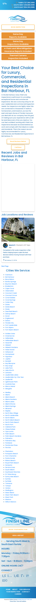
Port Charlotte (10, 456)
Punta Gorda (10, 458)
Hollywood (9, 352)
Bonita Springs (10, 282)
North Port (9, 424)
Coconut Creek (11, 293)
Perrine (8, 447)
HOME (8, 589)
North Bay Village (11, 413)
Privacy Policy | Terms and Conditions (18, 601)
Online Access (13, 599)
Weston (8, 499)
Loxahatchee (10, 384)
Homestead (9, 354)
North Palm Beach (12, 422)
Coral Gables (10, 298)
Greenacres (9, 336)
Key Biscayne (10, 363)
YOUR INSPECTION (13, 592)
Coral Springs (10, 300)
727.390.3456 (29, 3)
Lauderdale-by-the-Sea (14, 377)
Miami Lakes (9, 402)
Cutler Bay (9, 302)
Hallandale (9, 338)
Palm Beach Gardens (13, 436)
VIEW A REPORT (18, 535)
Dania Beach (10, 307)
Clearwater (9, 291)
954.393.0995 (29, 7)
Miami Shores (10, 404)
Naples (7, 411)
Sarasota (8, 465)
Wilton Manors (10, 502)
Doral (7, 316)
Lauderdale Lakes (11, 375)
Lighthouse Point (11, 382)
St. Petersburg (10, 474)
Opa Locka (9, 431)
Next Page (4, 266)
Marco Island (10, 386)
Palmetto (8, 438)
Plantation (9, 451)
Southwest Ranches (12, 472)
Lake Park (9, 368)
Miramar (8, 408)
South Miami (9, 470)
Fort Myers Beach (12, 330)
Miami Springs (10, 406)
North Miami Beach (12, 420)
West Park (9, 497)
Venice (7, 488)
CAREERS (18, 594)
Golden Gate (10, 333)
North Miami (9, 418)
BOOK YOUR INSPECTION (18, 529)
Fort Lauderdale (11, 325)
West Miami (9, 493)
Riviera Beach (10, 460)
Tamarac (8, 483)
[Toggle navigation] (4, 3)
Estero (7, 320)
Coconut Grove (11, 295)
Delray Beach (10, 314)
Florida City (9, 323)
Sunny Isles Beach (12, 476)
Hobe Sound (9, 350)
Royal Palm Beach (12, 463)
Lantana (8, 372)
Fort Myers (9, 327)
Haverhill (8, 343)
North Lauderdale (11, 415)
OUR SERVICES (24, 589)
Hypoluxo (8, 356)
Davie (7, 309)
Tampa (8, 486)
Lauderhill (8, 379)
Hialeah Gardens (11, 347)
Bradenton (9, 286)
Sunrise (8, 479)
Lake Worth (9, 370)
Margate (8, 389)
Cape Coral (9, 288)
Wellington (9, 490)
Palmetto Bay (10, 441)
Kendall (8, 361)
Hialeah (8, 345)
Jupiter (8, 359)
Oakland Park (10, 427)
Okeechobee (10, 429)
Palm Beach (9, 434)
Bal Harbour (9, 277)
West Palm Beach (12, 495)
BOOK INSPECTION (18, 27)
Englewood (9, 318)
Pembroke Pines (11, 445)
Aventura (8, 275)
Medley (8, 392)
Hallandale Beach (11, 340)
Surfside (8, 481)
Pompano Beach (11, 454)
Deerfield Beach (11, 311)
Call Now (18, 147)
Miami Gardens (11, 399)
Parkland (8, 443)
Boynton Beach (11, 284)
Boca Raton (9, 279)
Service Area (10, 467)
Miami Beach (10, 397)
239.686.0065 (29, 5)
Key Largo (9, 366)
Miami (7, 395)
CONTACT (26, 592)
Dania (7, 304)
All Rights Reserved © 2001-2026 (25, 599)
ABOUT (14, 589)
